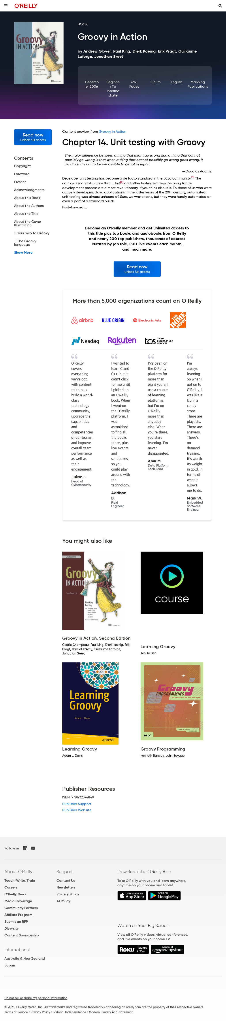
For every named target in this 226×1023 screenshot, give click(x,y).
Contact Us (65, 880)
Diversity (11, 928)
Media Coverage (18, 901)
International (17, 949)
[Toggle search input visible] (220, 5)
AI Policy (63, 901)
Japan (9, 965)
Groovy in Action (112, 131)
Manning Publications (198, 84)
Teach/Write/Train (19, 880)
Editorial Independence (69, 1012)
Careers (10, 887)
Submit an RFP (16, 921)
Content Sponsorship (21, 935)
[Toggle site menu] (5, 5)
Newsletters (65, 887)
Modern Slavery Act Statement (111, 1012)
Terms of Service (16, 1012)
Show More (23, 252)
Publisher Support (76, 804)
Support (64, 871)
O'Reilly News (15, 894)
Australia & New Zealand (24, 958)
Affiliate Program (18, 914)
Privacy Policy (67, 894)
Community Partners (21, 908)
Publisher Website (76, 810)
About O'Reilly (18, 871)
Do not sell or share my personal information (35, 998)
